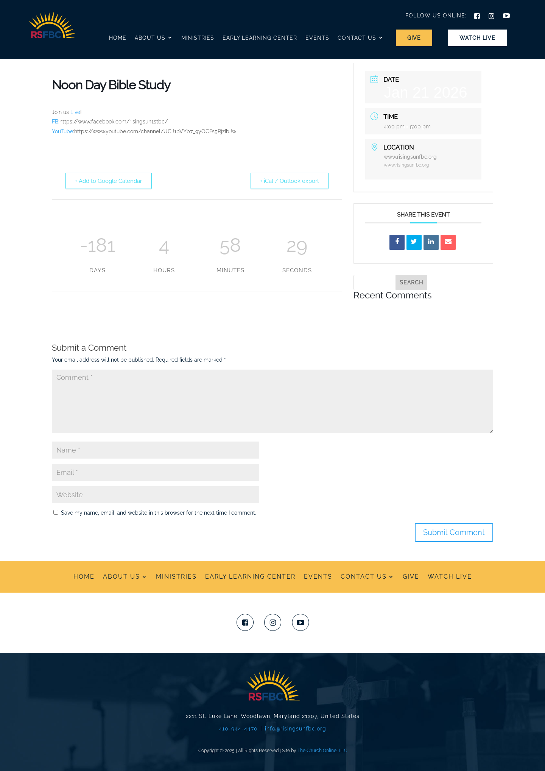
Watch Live (477, 38)
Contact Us (357, 38)
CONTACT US (364, 576)
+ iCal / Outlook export (288, 180)
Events (317, 38)
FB (55, 122)
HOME (84, 576)
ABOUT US (121, 576)
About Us (150, 38)
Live (75, 112)
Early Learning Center (260, 38)
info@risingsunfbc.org (295, 729)
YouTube (62, 131)
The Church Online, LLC (322, 750)
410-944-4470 (238, 729)
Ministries (197, 38)
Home (117, 38)
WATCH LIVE (450, 576)
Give (414, 38)
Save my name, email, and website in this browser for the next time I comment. (158, 513)
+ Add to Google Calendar (109, 180)
